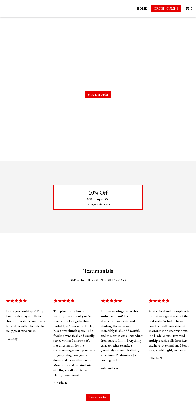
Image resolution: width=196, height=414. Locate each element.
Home (142, 8)
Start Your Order (98, 95)
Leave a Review (98, 397)
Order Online (166, 8)
